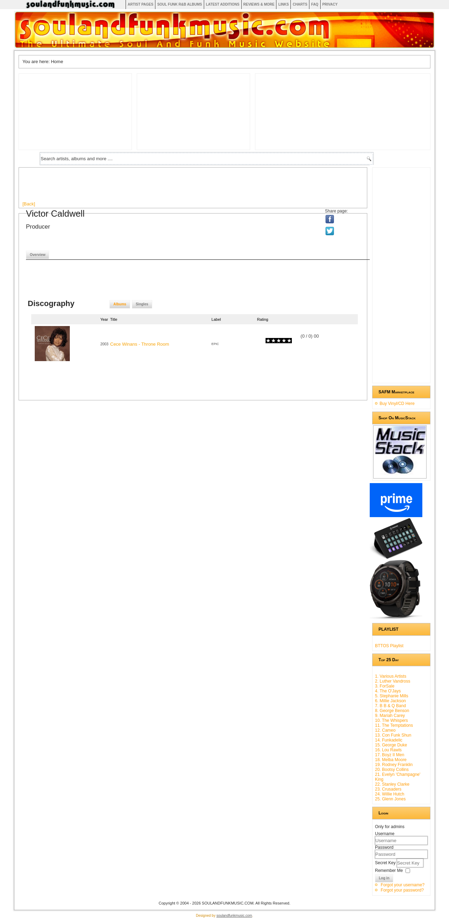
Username (384, 833)
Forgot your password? (402, 890)
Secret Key (386, 862)
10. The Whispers (391, 720)
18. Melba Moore (391, 759)
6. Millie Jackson (390, 700)
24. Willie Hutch (389, 794)
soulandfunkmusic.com (234, 915)
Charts (300, 4)
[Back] (28, 203)
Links (283, 4)
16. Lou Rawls (388, 749)
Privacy (330, 4)
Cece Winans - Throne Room (139, 344)
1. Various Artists (390, 676)
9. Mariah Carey (390, 715)
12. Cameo (385, 730)
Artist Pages (140, 4)
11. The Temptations (394, 725)
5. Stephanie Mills (391, 695)
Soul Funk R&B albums (179, 4)
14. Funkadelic (388, 740)
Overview (37, 255)
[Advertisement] (150, 187)
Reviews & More (259, 4)
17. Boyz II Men (389, 754)
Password (384, 847)
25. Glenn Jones (390, 799)
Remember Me (389, 870)
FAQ (315, 4)
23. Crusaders (388, 789)
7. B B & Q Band (390, 705)
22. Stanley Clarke (392, 784)
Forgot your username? (402, 884)
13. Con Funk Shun (393, 735)
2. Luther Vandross (392, 681)
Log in (384, 878)
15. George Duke (391, 745)
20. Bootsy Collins (392, 769)
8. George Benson (392, 710)
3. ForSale (384, 686)
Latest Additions (223, 4)
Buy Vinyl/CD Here (397, 403)
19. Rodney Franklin (394, 764)
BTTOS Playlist (389, 645)
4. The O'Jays (388, 691)
